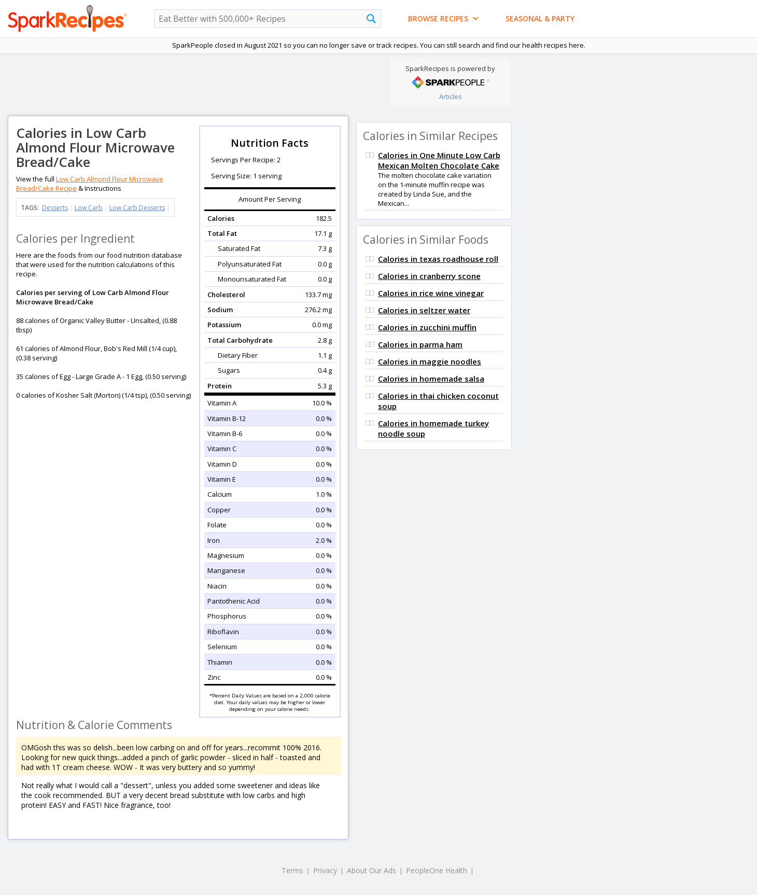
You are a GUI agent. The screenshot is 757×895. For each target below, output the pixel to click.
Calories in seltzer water (424, 310)
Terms (292, 870)
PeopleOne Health (436, 870)
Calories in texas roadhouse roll (438, 259)
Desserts (55, 207)
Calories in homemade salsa (431, 378)
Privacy (325, 870)
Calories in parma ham (420, 344)
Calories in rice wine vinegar (431, 293)
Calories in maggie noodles (429, 361)
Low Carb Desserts (137, 207)
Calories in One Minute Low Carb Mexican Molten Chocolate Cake (439, 160)
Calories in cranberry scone (429, 276)
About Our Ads (371, 870)
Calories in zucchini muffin (427, 327)
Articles (450, 96)
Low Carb (89, 207)
